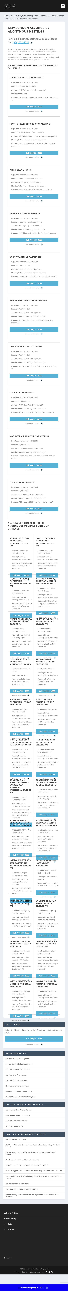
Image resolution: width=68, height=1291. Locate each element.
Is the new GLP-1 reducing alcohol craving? (22, 1189)
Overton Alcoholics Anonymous (18, 1059)
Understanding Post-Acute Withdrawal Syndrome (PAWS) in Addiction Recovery (32, 1196)
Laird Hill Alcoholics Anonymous (18, 1069)
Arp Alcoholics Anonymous (16, 1075)
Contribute (7, 1224)
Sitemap (40, 1272)
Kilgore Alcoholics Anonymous (17, 1086)
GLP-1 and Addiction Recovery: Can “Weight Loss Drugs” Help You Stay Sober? (32, 1146)
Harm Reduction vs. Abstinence (17, 1184)
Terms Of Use (31, 1272)
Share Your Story (9, 1219)
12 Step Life (7, 1258)
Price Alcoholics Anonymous (16, 1080)
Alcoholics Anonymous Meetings (21, 16)
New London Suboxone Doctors (18, 1115)
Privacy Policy (20, 1272)
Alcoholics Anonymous (14, 1126)
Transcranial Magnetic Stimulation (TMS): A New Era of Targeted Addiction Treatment (34, 1177)
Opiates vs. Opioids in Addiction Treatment (22, 1160)
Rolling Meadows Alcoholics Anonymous (21, 1097)
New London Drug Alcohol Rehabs (19, 1110)
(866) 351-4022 (21, 42)
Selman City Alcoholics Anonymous (19, 1064)
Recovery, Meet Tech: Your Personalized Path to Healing (27, 1165)
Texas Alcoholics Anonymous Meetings (49, 16)
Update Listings (9, 1229)
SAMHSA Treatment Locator (16, 1121)
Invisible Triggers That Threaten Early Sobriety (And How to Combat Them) (34, 1171)
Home (5, 16)
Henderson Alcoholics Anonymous (19, 1091)
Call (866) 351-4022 (34, 107)
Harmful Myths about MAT (16, 1139)
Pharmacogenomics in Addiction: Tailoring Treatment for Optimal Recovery (30, 1153)
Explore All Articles (10, 1213)
